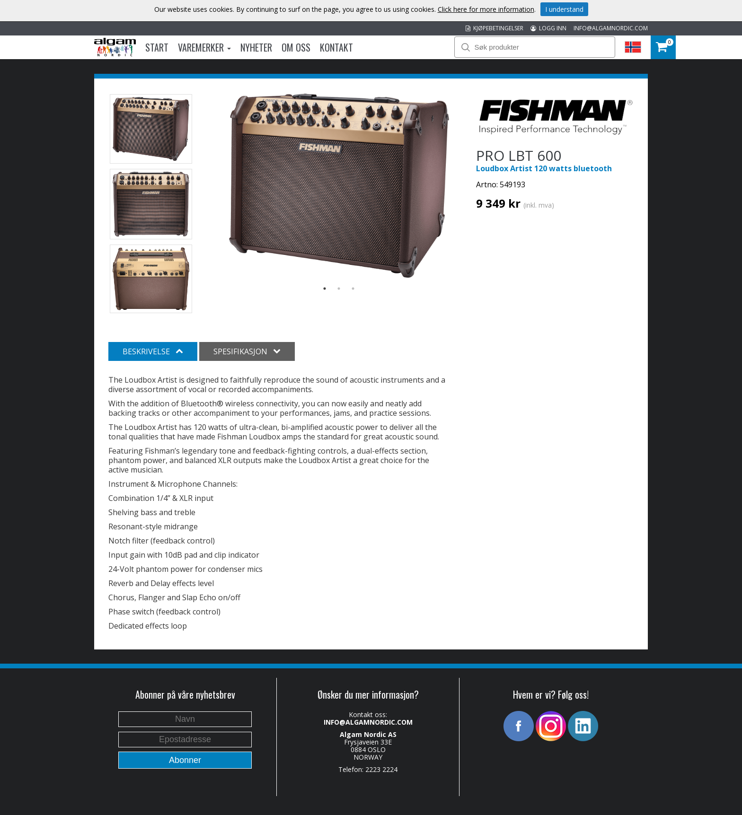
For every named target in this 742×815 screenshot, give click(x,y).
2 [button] (339, 288)
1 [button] (324, 288)
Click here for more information (486, 9)
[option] (339, 186)
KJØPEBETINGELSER (494, 28)
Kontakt (336, 47)
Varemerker (204, 47)
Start (156, 47)
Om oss (296, 47)
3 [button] (353, 288)
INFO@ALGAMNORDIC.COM (611, 28)
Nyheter (256, 47)
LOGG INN (548, 28)
